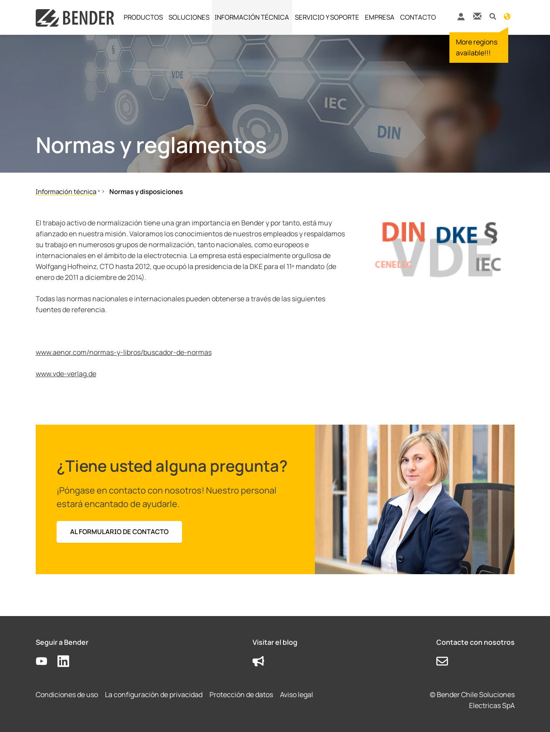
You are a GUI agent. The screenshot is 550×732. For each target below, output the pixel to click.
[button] (493, 16)
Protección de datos (241, 694)
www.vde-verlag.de (66, 373)
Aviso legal (296, 694)
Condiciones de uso (67, 694)
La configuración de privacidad (153, 694)
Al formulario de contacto (119, 531)
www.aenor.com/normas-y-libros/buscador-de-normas (124, 352)
